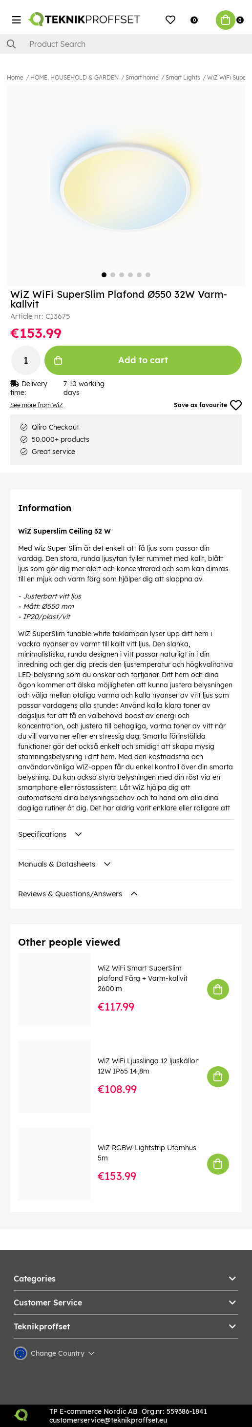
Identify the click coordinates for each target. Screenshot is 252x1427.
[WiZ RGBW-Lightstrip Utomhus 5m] (61, 1164)
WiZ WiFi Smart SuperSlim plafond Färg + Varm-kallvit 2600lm (143, 978)
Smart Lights (183, 77)
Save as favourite (208, 405)
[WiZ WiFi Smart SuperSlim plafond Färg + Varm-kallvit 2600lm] (61, 989)
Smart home (142, 77)
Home (15, 77)
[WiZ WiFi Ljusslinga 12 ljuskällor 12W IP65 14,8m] (61, 1076)
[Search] (126, 44)
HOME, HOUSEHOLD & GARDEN (74, 77)
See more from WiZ (36, 405)
